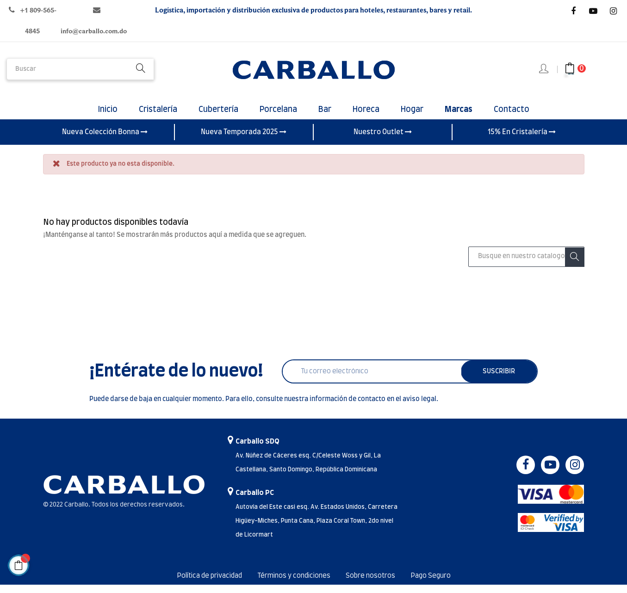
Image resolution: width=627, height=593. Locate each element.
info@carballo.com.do (94, 31)
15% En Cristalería (522, 140)
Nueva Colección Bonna (105, 140)
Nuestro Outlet (383, 140)
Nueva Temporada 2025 (243, 140)
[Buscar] (526, 265)
